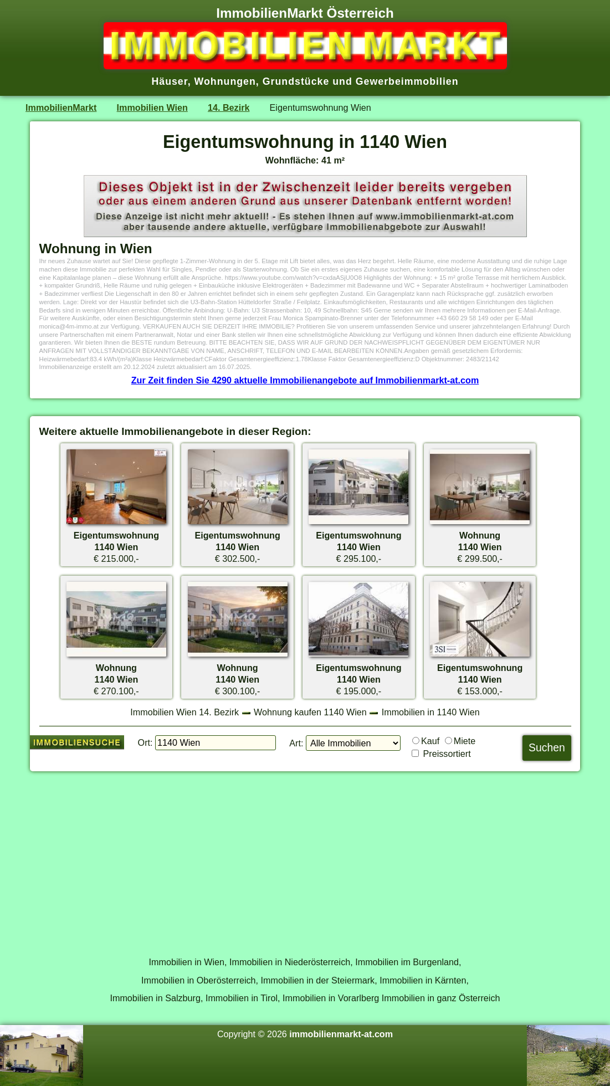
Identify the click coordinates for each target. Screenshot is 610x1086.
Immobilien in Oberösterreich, (199, 980)
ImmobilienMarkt (60, 107)
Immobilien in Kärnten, (424, 980)
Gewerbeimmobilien (407, 81)
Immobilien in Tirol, (243, 998)
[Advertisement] (305, 857)
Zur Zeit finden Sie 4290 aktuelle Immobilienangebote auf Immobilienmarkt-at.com (305, 380)
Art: (296, 743)
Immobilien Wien (152, 107)
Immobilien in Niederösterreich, (291, 962)
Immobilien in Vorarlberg (331, 998)
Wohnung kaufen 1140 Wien (310, 712)
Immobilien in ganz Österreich (441, 998)
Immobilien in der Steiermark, (319, 980)
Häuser (169, 81)
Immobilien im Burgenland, (408, 962)
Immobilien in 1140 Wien (431, 712)
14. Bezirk (228, 107)
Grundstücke (296, 81)
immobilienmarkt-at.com (341, 1034)
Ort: (145, 742)
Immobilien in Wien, (188, 962)
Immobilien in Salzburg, (156, 998)
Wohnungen (225, 81)
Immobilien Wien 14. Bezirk (184, 712)
